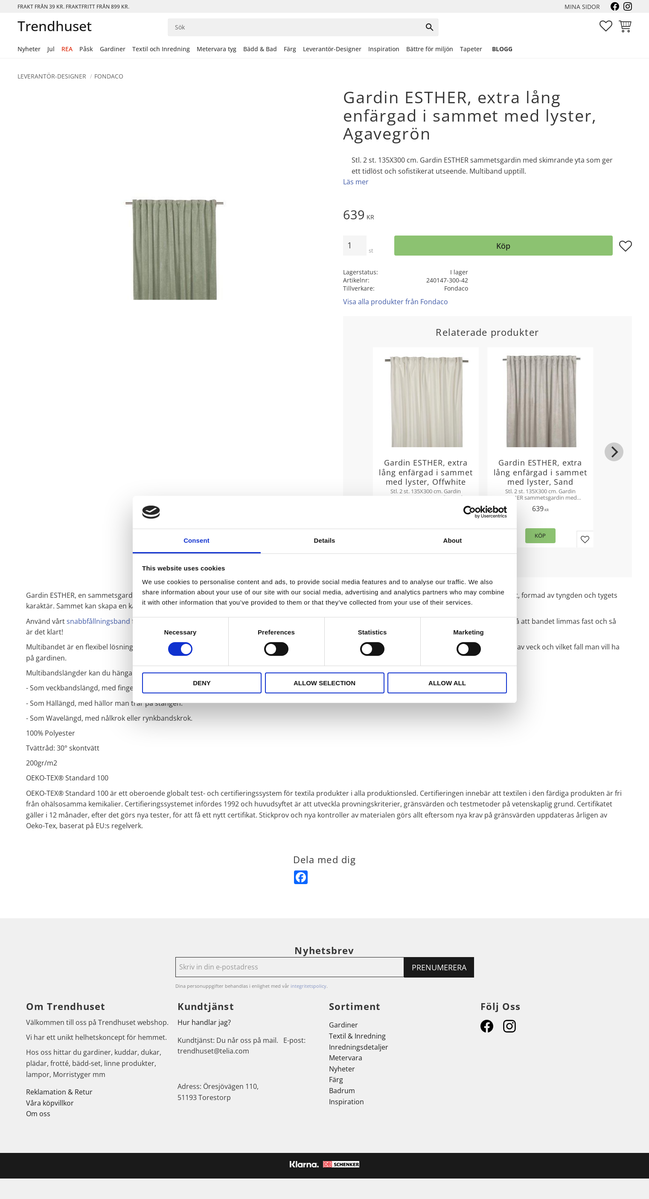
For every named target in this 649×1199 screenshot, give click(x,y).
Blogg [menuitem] (502, 49)
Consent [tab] (196, 540)
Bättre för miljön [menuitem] (429, 49)
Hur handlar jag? (204, 1022)
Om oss (38, 1113)
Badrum (342, 1090)
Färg (336, 1079)
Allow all (447, 683)
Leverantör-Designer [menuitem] (332, 49)
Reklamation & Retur (59, 1092)
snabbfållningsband (98, 621)
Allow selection (324, 683)
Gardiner (343, 1025)
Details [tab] (324, 540)
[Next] (614, 451)
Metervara (345, 1057)
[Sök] (429, 27)
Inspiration (346, 1101)
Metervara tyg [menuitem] (216, 49)
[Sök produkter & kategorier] (294, 27)
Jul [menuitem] (51, 49)
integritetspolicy (308, 986)
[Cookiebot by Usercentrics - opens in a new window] (469, 512)
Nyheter (342, 1069)
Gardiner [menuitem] (112, 49)
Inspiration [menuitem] (383, 49)
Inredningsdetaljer (358, 1047)
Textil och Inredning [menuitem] (161, 49)
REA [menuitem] (67, 49)
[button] (606, 26)
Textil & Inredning (357, 1036)
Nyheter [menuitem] (29, 49)
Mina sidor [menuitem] (582, 7)
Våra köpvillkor (50, 1103)
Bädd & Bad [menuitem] (260, 49)
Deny (202, 683)
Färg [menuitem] (290, 49)
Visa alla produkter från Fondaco (395, 301)
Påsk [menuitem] (86, 49)
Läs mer (356, 181)
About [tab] (452, 540)
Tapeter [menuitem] (471, 49)
